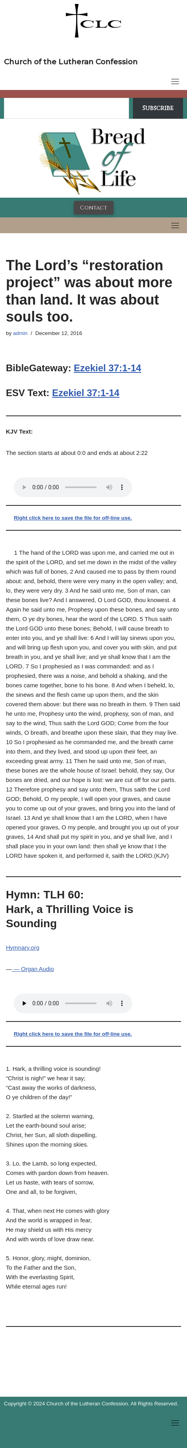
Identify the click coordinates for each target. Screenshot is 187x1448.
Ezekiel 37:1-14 (107, 368)
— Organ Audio (33, 968)
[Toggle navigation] (175, 81)
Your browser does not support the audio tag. (73, 487)
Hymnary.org (22, 947)
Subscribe (158, 108)
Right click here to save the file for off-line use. (73, 518)
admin (20, 333)
